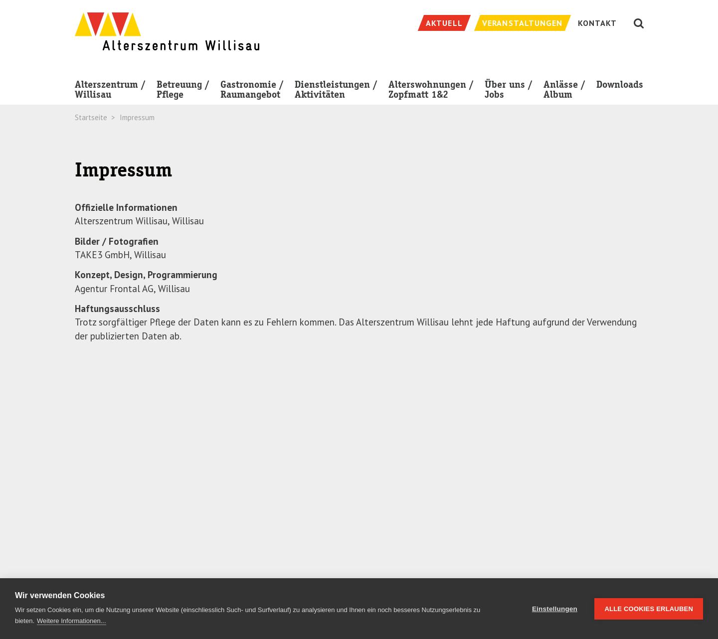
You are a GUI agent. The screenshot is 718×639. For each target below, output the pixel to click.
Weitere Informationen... (71, 621)
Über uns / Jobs (509, 91)
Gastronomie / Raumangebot (252, 91)
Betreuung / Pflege (183, 91)
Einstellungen (554, 609)
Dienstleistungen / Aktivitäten (336, 91)
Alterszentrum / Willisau (110, 91)
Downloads (619, 84)
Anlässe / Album (564, 91)
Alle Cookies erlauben (648, 609)
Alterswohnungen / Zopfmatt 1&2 (431, 89)
